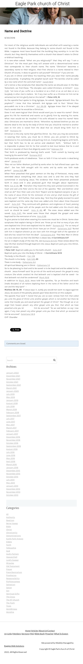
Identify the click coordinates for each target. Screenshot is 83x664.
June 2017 (10, 421)
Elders (9, 542)
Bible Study (40, 633)
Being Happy (12, 523)
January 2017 (12, 434)
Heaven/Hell (11, 557)
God (8, 551)
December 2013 (13, 489)
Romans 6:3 (58, 225)
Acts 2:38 (41, 216)
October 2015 (12, 476)
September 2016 (13, 446)
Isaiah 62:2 (48, 82)
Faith (8, 545)
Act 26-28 (41, 106)
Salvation (10, 584)
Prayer (9, 569)
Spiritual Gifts (12, 594)
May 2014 (10, 483)
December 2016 (13, 437)
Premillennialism (14, 572)
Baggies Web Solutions (14, 646)
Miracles (10, 563)
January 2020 (12, 391)
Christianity (11, 532)
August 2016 (12, 449)
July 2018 (10, 406)
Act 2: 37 (14, 186)
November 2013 (13, 492)
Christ (9, 529)
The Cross (10, 597)
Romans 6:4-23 (50, 241)
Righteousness (13, 581)
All (7, 514)
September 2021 (13, 385)
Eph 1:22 (31, 259)
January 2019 (12, 400)
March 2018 (11, 409)
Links (9, 633)
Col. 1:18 (31, 256)
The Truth (10, 603)
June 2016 (10, 455)
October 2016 (12, 443)
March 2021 (11, 388)
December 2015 (13, 470)
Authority (10, 517)
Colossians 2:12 (48, 235)
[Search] (31, 360)
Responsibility (13, 578)
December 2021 (13, 376)
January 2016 (12, 467)
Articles (34, 630)
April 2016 (10, 461)
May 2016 (10, 458)
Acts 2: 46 (36, 210)
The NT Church (12, 600)
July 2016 (10, 452)
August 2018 (12, 403)
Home (28, 630)
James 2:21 (18, 170)
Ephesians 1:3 (43, 265)
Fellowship (11, 548)
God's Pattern (12, 554)
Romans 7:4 (15, 131)
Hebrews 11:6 (57, 149)
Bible (8, 526)
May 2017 (10, 425)
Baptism (10, 520)
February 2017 (12, 431)
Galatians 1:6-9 (28, 314)
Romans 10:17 (36, 155)
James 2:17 (16, 161)
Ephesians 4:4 (29, 262)
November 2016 (13, 440)
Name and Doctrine (18, 31)
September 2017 (13, 415)
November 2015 (13, 473)
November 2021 (13, 379)
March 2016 (11, 464)
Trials (8, 606)
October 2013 (12, 495)
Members (16, 633)
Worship (10, 612)
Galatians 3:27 (65, 228)
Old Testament (13, 566)
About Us (43, 630)
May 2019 (10, 397)
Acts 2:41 (16, 204)
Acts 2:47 (16, 213)
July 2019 (10, 394)
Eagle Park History (14, 538)
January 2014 (12, 486)
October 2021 (12, 382)
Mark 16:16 (44, 277)
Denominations (13, 535)
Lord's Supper (12, 560)
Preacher (49, 633)
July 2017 (10, 418)
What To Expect (61, 633)
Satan (9, 587)
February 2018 (12, 412)
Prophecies (11, 575)
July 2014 (10, 480)
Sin (7, 590)
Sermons (25, 633)
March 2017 (11, 428)
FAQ (32, 633)
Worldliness (11, 609)
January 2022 (12, 373)
